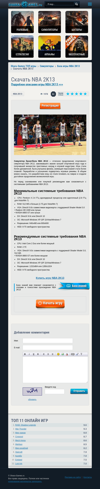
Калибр (18, 456)
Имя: (16, 341)
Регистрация (50, 105)
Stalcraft (18, 452)
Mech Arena (20, 440)
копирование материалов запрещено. (25, 481)
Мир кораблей (21, 448)
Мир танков (20, 433)
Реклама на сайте (73, 477)
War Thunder (20, 429)
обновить (32, 399)
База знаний (79, 285)
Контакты (87, 477)
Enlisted (18, 460)
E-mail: (17, 348)
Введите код (50, 387)
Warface (18, 444)
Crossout (19, 437)
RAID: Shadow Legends (25, 425)
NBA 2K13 (17, 94)
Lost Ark (18, 463)
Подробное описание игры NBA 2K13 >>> (37, 84)
